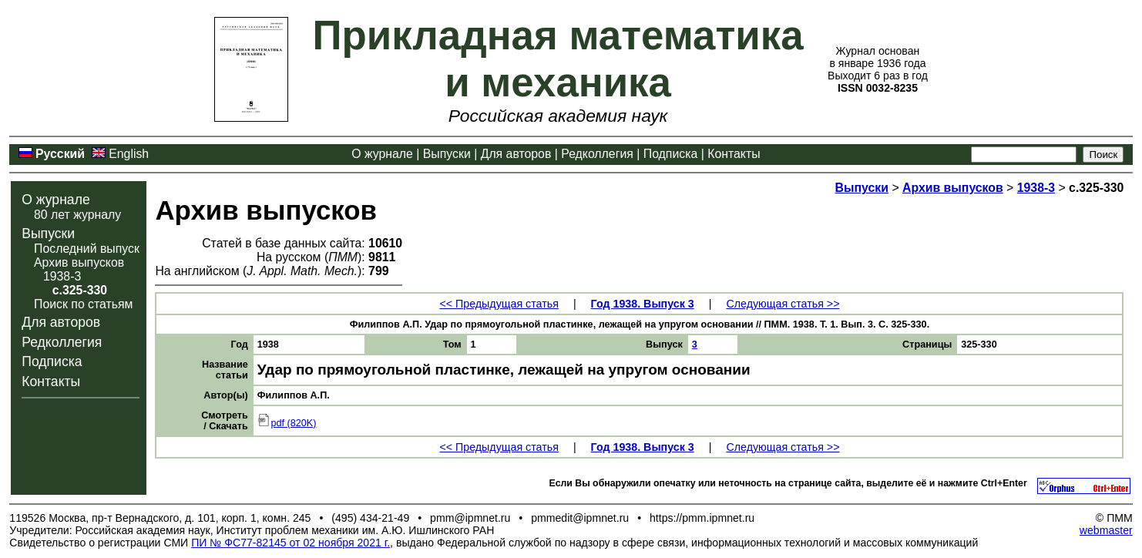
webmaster (1106, 530)
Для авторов (516, 153)
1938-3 (62, 276)
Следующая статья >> (782, 303)
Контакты (733, 153)
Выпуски (447, 153)
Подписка (670, 153)
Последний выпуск (86, 248)
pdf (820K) (287, 423)
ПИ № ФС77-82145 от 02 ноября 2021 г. (290, 542)
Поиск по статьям (83, 304)
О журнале (382, 153)
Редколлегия (597, 153)
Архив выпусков (79, 262)
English (129, 153)
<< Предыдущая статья (498, 303)
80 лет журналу (77, 214)
